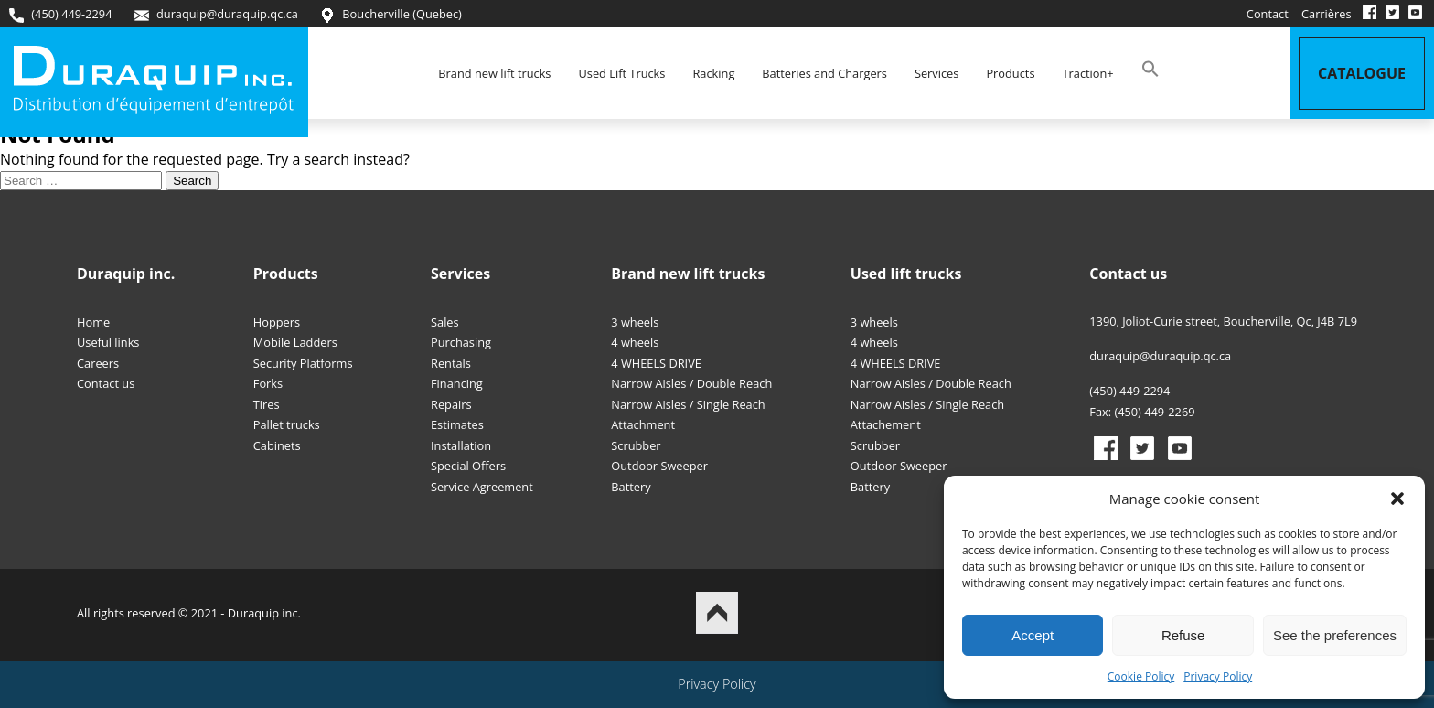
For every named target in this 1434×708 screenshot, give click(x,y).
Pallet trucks (286, 424)
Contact (1268, 13)
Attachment (643, 424)
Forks (268, 383)
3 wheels (634, 322)
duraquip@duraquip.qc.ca (216, 14)
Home (93, 322)
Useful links (108, 342)
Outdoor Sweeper (659, 465)
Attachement (886, 424)
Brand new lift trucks (494, 73)
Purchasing (461, 342)
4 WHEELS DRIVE (656, 363)
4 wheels (634, 342)
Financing (457, 383)
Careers (98, 363)
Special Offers (468, 465)
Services (936, 73)
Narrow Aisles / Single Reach (688, 404)
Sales (445, 322)
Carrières (1326, 13)
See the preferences (1335, 635)
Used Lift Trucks (621, 73)
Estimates (457, 424)
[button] (1397, 498)
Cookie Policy (1141, 676)
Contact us (105, 383)
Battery (630, 486)
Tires (266, 404)
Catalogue (1362, 73)
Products (1010, 73)
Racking (713, 73)
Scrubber (635, 445)
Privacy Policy (1217, 676)
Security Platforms (303, 363)
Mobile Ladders (295, 342)
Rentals (451, 363)
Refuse (1183, 635)
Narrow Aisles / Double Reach (691, 383)
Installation (461, 445)
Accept (1032, 635)
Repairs (451, 404)
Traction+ (1088, 73)
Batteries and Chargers (824, 73)
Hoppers (276, 322)
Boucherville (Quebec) (391, 14)
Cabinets (277, 445)
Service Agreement (482, 486)
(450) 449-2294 (60, 14)
